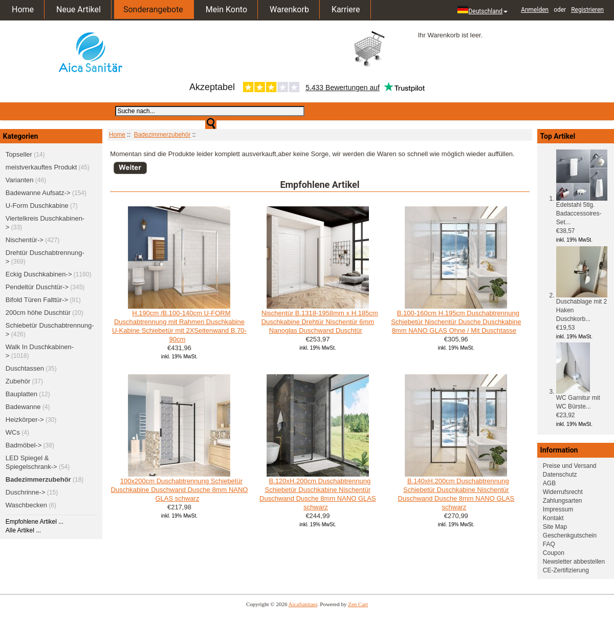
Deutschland (482, 10)
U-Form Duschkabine (37, 205)
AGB (549, 483)
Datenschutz (560, 474)
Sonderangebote (153, 9)
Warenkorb (289, 9)
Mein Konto (226, 9)
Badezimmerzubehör (162, 134)
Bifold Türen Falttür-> (37, 300)
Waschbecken (26, 505)
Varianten (20, 180)
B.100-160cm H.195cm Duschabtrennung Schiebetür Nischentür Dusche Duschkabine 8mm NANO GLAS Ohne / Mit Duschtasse (456, 321)
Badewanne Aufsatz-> (38, 193)
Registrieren (587, 9)
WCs (13, 432)
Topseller (19, 154)
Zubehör (18, 381)
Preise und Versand (570, 465)
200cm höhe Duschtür (38, 312)
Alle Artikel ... (23, 530)
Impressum (558, 509)
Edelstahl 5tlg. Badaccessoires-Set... (581, 210)
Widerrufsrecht (563, 492)
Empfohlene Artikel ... (34, 521)
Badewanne (23, 407)
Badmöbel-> (23, 445)
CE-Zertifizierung (566, 570)
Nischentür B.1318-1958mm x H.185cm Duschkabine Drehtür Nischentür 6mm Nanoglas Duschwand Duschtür (319, 321)
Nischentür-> (24, 240)
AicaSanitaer (303, 604)
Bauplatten (21, 394)
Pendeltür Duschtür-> (37, 287)
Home (23, 9)
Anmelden (535, 9)
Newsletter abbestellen (574, 561)
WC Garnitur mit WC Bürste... (578, 399)
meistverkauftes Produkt (41, 167)
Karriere (346, 9)
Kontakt (553, 518)
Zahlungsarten (562, 500)
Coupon (553, 552)
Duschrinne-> (26, 492)
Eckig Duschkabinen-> (39, 274)
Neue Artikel (78, 9)
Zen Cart (358, 604)
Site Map (555, 526)
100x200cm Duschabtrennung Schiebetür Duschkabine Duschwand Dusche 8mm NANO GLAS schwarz (179, 489)
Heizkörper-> (25, 419)
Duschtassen (25, 368)
